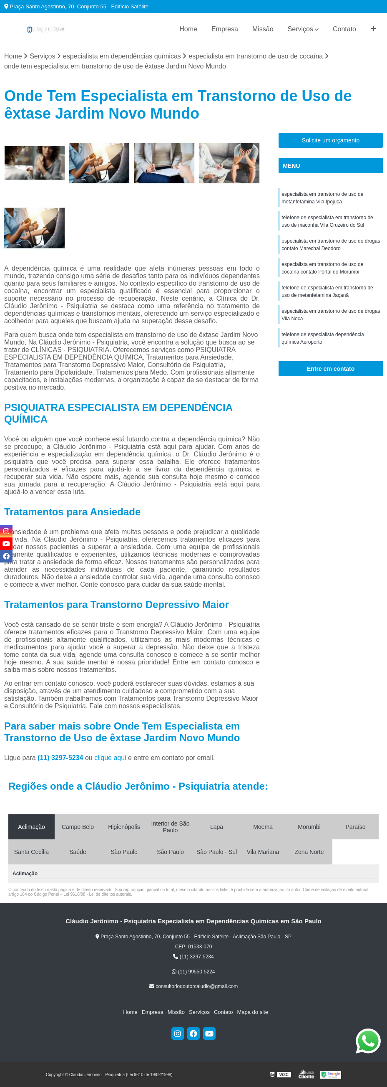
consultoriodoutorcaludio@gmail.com (193, 986)
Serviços (300, 29)
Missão (263, 29)
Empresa (224, 29)
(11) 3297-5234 (61, 757)
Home (188, 29)
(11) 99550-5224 (193, 972)
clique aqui (110, 757)
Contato (344, 29)
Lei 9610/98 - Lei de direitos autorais (97, 894)
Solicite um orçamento (331, 140)
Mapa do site (252, 1012)
